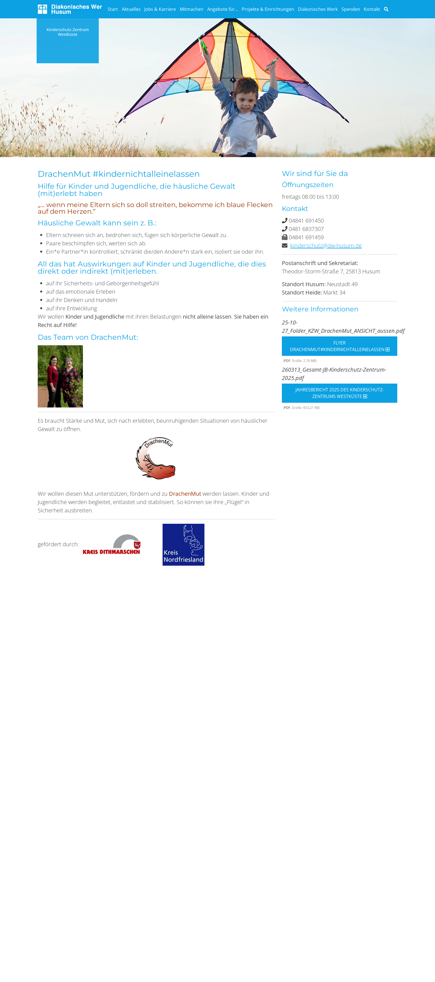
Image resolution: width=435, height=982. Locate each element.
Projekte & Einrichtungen (268, 9)
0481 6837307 (306, 229)
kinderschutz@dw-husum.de (326, 245)
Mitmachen (191, 9)
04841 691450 (306, 220)
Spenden (351, 9)
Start (113, 9)
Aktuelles (131, 9)
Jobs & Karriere (160, 9)
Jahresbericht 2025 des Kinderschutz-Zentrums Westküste (339, 393)
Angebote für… (222, 9)
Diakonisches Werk (318, 9)
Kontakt (372, 9)
